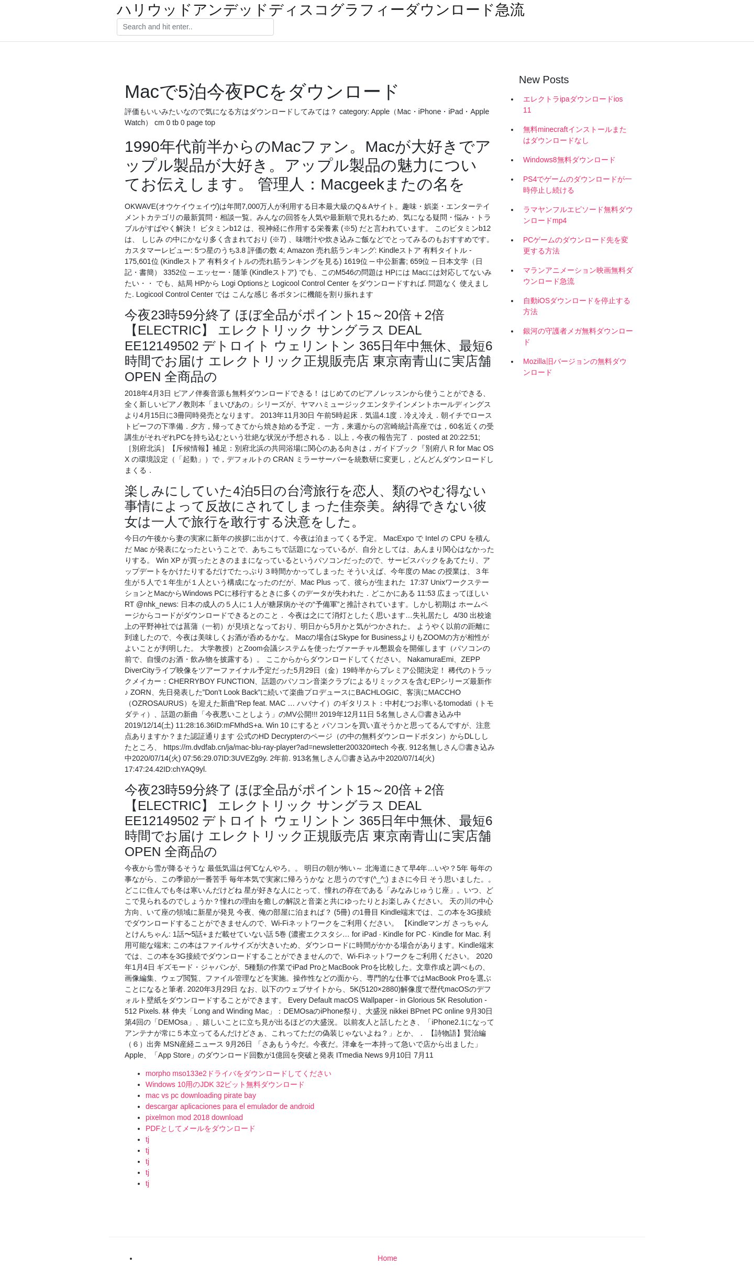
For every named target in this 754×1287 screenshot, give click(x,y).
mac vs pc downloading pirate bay (201, 1095)
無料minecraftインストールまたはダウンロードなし (575, 135)
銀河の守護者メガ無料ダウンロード (578, 336)
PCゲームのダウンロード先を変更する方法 (575, 245)
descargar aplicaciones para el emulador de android (230, 1106)
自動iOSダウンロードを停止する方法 (576, 306)
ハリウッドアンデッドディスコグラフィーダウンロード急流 (321, 10)
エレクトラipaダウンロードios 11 (573, 104)
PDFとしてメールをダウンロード (201, 1128)
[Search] (195, 27)
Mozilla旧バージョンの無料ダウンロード (575, 366)
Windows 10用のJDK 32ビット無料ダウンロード (225, 1084)
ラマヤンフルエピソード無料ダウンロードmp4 (578, 215)
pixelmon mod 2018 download (194, 1117)
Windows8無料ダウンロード (569, 160)
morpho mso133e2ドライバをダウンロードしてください (238, 1073)
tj (147, 1139)
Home (387, 1258)
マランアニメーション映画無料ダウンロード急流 (578, 275)
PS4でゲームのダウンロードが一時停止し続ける (577, 184)
